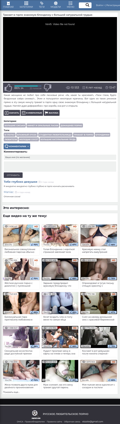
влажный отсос (27, 134)
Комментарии (17, 146)
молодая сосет (28, 139)
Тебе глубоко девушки (20, 181)
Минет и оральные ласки (42, 125)
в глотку (10, 134)
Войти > (100, 5)
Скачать (12, 113)
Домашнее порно (71, 125)
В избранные (32, 113)
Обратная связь (72, 421)
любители (11, 139)
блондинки (102, 134)
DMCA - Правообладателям (31, 421)
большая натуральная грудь (58, 139)
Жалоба (51, 113)
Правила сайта (54, 421)
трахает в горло (83, 134)
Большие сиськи (15, 125)
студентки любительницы (55, 134)
